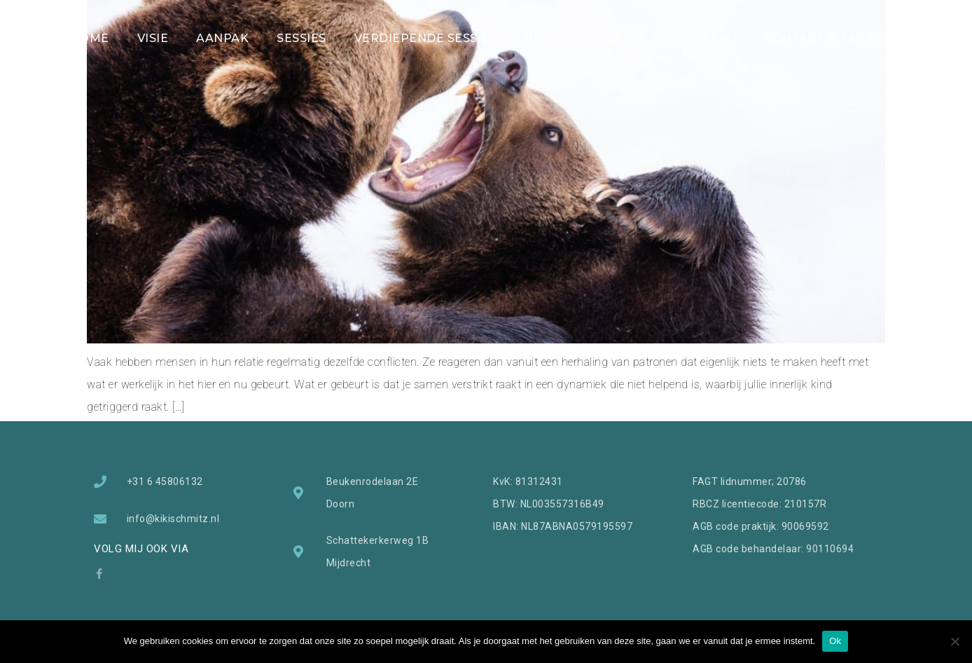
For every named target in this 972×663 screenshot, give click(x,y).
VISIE (153, 38)
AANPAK (222, 38)
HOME (89, 38)
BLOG (627, 38)
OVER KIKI (705, 38)
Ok (835, 641)
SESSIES (301, 38)
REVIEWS (553, 38)
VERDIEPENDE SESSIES (425, 38)
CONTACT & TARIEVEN (833, 38)
